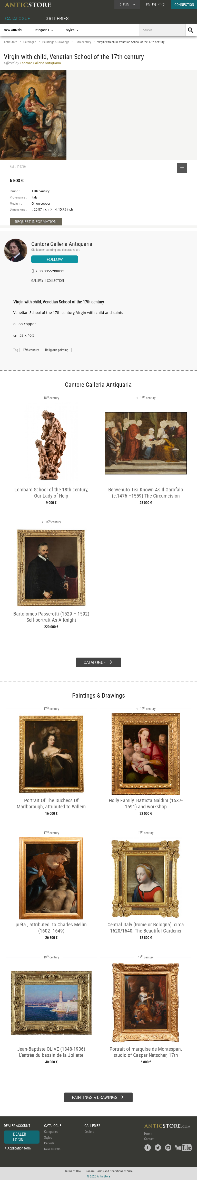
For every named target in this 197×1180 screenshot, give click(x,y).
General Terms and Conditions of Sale (109, 1171)
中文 (161, 4)
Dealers (89, 1131)
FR (148, 4)
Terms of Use (73, 1171)
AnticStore (10, 42)
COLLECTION (55, 281)
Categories (51, 1131)
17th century (83, 42)
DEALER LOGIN (19, 1137)
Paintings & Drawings (55, 42)
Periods (49, 1143)
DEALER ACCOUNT (17, 1125)
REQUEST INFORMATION (36, 221)
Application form (19, 1148)
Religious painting (56, 350)
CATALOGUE (17, 18)
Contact (149, 1138)
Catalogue (29, 42)
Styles (48, 1137)
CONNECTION (184, 4)
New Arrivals (13, 29)
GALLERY (37, 281)
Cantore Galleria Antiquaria (61, 243)
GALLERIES (56, 18)
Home (148, 1133)
